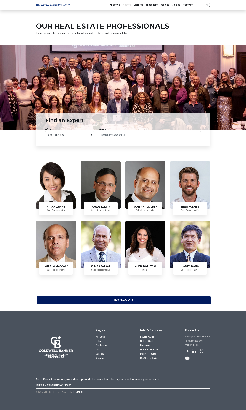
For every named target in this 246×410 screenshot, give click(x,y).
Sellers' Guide (147, 341)
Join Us (176, 5)
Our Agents (101, 345)
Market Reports (148, 354)
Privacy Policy (64, 384)
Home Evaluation (149, 349)
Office (48, 129)
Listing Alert (146, 345)
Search (102, 129)
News (98, 349)
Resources (152, 5)
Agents (127, 5)
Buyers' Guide (147, 337)
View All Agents (123, 300)
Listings (138, 5)
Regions (165, 5)
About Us (115, 5)
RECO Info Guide (148, 358)
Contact (188, 5)
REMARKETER (80, 392)
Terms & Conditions (46, 384)
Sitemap (100, 358)
